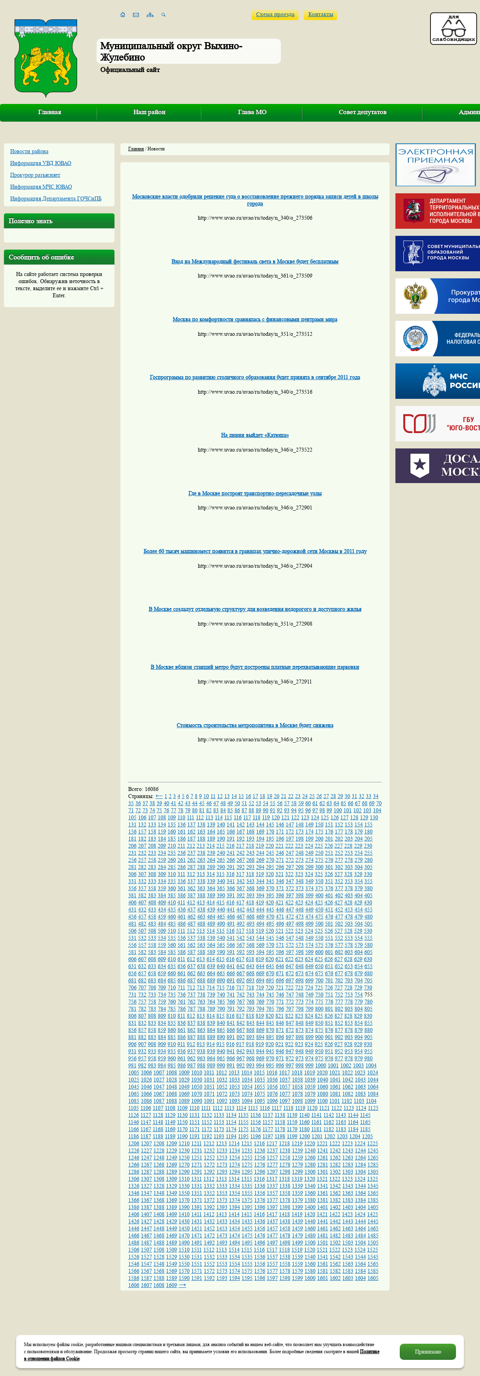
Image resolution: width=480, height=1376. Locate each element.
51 (244, 803)
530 (368, 931)
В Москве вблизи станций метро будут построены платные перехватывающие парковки (255, 667)
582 (142, 952)
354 (358, 881)
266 (231, 860)
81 (202, 810)
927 (338, 1044)
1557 (272, 1264)
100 (338, 810)
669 (260, 973)
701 (329, 980)
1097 (284, 1101)
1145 (365, 1115)
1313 (221, 1179)
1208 (158, 1143)
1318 (284, 1179)
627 (338, 959)
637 (191, 966)
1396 (259, 1207)
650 (319, 966)
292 (240, 867)
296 (280, 867)
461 (181, 916)
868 (250, 1030)
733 (152, 994)
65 (343, 803)
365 (221, 888)
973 (299, 1058)
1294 (234, 1172)
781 (132, 1009)
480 (368, 916)
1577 (272, 1271)
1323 (347, 1179)
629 (358, 959)
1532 (209, 1257)
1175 (243, 1129)
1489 (171, 1242)
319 (260, 874)
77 (173, 810)
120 (275, 817)
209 (162, 846)
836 (181, 1023)
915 (220, 1044)
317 (240, 874)
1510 (184, 1249)
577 (339, 945)
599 (309, 952)
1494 (234, 1242)
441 (231, 909)
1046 (146, 1086)
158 (152, 831)
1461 (322, 1228)
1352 (209, 1193)
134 (162, 824)
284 (162, 867)
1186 (133, 1136)
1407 (146, 1214)
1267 (146, 1164)
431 (132, 909)
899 (309, 1037)
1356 (259, 1193)
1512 (208, 1249)
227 (338, 846)
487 (191, 923)
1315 (246, 1179)
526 (329, 931)
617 (240, 959)
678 (349, 973)
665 (221, 973)
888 (201, 1037)
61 (315, 803)
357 (142, 888)
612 (191, 959)
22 (291, 796)
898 (299, 1037)
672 (290, 973)
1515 (246, 1249)
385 (172, 895)
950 (319, 1051)
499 (309, 923)
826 (329, 1016)
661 (181, 973)
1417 (271, 1214)
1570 (184, 1271)
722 (289, 987)
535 (172, 938)
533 (152, 938)
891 (231, 1037)
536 (181, 938)
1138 (280, 1115)
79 (187, 810)
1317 (271, 1179)
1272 (209, 1164)
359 (162, 888)
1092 (221, 1101)
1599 (297, 1278)
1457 (272, 1228)
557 (142, 945)
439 (211, 909)
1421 (322, 1214)
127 (344, 817)
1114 (241, 1108)
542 (240, 938)
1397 (272, 1207)
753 (349, 994)
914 (211, 1044)
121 (285, 817)
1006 (146, 1072)
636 (181, 966)
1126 (133, 1115)
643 (250, 966)
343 (250, 881)
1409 (171, 1214)
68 (364, 803)
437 (191, 909)
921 (279, 1044)
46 (209, 803)
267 (240, 860)
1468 (158, 1235)
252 (339, 853)
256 (132, 860)
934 (162, 1051)
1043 (360, 1079)
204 (358, 838)
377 (339, 888)
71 (131, 810)
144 (260, 824)
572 (290, 945)
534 (162, 938)
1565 (372, 1264)
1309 (171, 1179)
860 (172, 1030)
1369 (171, 1200)
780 (368, 1001)
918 (250, 1044)
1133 (219, 1115)
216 (230, 846)
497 (290, 923)
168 (250, 831)
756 (132, 1001)
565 (221, 945)
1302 (335, 1172)
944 (260, 1051)
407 (142, 902)
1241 (322, 1150)
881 (132, 1037)
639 (211, 966)
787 (191, 1009)
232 (142, 853)
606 (132, 959)
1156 (255, 1122)
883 (152, 1037)
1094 (247, 1101)
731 (132, 994)
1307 (146, 1179)
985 (172, 1065)
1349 (171, 1193)
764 (211, 1001)
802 (339, 1009)
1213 (221, 1143)
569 (260, 945)
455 (368, 909)
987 (191, 1065)
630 (368, 959)
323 (299, 874)
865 (221, 1030)
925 (319, 1044)
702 (339, 980)
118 (256, 817)
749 (309, 994)
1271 (196, 1164)
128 (354, 817)
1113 (229, 1108)
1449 (171, 1228)
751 (329, 994)
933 (152, 1051)
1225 (372, 1143)
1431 (196, 1221)
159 (162, 831)
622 (289, 959)
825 (319, 1016)
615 (220, 959)
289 (211, 867)
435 (172, 909)
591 (231, 952)
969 (260, 1058)
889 (211, 1037)
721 (279, 987)
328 (348, 874)
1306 (133, 1179)
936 (181, 1051)
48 (223, 803)
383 (152, 895)
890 (221, 1037)
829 (358, 1016)
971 (280, 1058)
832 (142, 1023)
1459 (297, 1228)
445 (270, 909)
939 (211, 1051)
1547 (146, 1264)
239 (211, 853)
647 (290, 966)
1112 (217, 1108)
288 (201, 867)
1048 (171, 1086)
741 (231, 994)
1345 (372, 1186)
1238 (284, 1150)
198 (299, 838)
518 (250, 931)
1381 (322, 1200)
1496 (259, 1242)
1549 (171, 1264)
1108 (170, 1108)
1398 (284, 1207)
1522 (334, 1249)
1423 (347, 1214)
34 (375, 796)
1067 (158, 1094)
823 (299, 1016)
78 (180, 810)
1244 (360, 1150)
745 (270, 994)
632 (142, 966)
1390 (184, 1207)
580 (368, 945)
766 (231, 1001)
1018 (297, 1072)
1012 (221, 1072)
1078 (297, 1094)
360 (172, 888)
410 (172, 902)
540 (221, 938)
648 (299, 966)
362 (191, 888)
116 (238, 817)
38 (152, 803)
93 (287, 810)
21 (283, 796)
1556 (259, 1264)
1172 (206, 1129)
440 (221, 909)
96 (308, 810)
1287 (146, 1172)
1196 (255, 1136)
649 (309, 966)
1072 (221, 1094)
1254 (234, 1157)
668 (250, 973)
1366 (133, 1200)
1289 (171, 1172)
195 (270, 838)
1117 (276, 1108)
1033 (234, 1079)
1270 (184, 1164)
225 (319, 846)
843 (250, 1023)
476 (329, 916)
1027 (158, 1079)
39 (159, 803)
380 (368, 888)
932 (142, 1051)
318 (250, 874)
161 (181, 831)
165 (221, 831)
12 (220, 796)
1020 (322, 1072)
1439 (297, 1221)
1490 (184, 1242)
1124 (361, 1108)
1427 (146, 1221)
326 (329, 874)
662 (191, 973)
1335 (247, 1186)
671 (280, 973)
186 (181, 838)
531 (132, 938)
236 (181, 853)
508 (152, 931)
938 (201, 1051)
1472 (209, 1235)
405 (368, 895)
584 (162, 952)
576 (329, 945)
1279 (297, 1164)
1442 (335, 1221)
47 (216, 803)
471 (280, 916)
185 (172, 838)
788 (201, 1009)
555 (368, 938)
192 (240, 838)
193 (250, 838)
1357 (272, 1193)
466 (231, 916)
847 (290, 1023)
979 (358, 1058)
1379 (297, 1200)
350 (319, 881)
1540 (310, 1257)
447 (290, 909)
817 (240, 1016)
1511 (196, 1249)
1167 (145, 1129)
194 (260, 838)
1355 (247, 1193)
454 (358, 909)
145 (270, 824)
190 (221, 838)
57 (287, 803)
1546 (133, 1264)
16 (248, 796)
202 (339, 838)
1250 (184, 1157)
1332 (209, 1186)
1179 (292, 1129)
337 (191, 881)
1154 (231, 1122)
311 (181, 874)
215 (220, 846)
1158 (280, 1122)
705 (368, 980)
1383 (347, 1200)
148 (299, 824)
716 (230, 987)
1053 (234, 1086)
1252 (209, 1157)
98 (322, 810)
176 (329, 831)
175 (319, 831)
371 (280, 888)
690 (221, 980)
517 (240, 931)
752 (339, 994)
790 (221, 1009)
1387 (146, 1207)
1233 (221, 1150)
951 (329, 1051)
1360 (310, 1193)
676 (329, 973)
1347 (146, 1193)
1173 (219, 1129)
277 (339, 860)
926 (329, 1044)
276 (329, 860)
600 (319, 952)
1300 (310, 1172)
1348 (158, 1193)
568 (250, 945)
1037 (284, 1079)
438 (201, 909)
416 (230, 902)
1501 (322, 1242)
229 (358, 846)
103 (367, 810)
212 (191, 846)
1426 (133, 1221)
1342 (335, 1186)
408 (152, 902)
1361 (322, 1193)
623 (299, 959)
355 (368, 881)
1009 (184, 1072)
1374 (234, 1200)
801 (329, 1009)
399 (309, 895)
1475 (247, 1235)
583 (152, 952)
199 (309, 838)
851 (329, 1023)
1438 (284, 1221)
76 (166, 810)
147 (290, 824)
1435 (247, 1221)
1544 (360, 1257)
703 (349, 980)
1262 (335, 1157)
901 (329, 1037)
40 (166, 803)
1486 (133, 1242)
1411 (196, 1214)
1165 (365, 1122)
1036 (272, 1079)
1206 (133, 1143)
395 (270, 895)
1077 (284, 1094)
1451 (196, 1228)
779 (358, 1001)
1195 (243, 1136)
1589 (171, 1278)
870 (270, 1030)
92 (279, 810)
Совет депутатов (362, 112)
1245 (372, 1150)
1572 (209, 1271)
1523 (347, 1249)
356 (132, 888)
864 (211, 1030)
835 (172, 1023)
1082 (347, 1094)
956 (132, 1058)
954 (358, 1051)
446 (280, 909)
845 (270, 1023)
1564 (360, 1264)
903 (349, 1037)
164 (211, 831)
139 (211, 824)
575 (319, 945)
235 (172, 853)
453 (349, 909)
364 (211, 888)
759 (162, 1001)
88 (251, 810)
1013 (234, 1072)
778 (349, 1001)
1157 (267, 1122)
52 (251, 803)
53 (258, 803)
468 (250, 916)
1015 (259, 1072)
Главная (49, 112)
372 (290, 888)
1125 (373, 1108)
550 (319, 938)
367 (240, 888)
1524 (360, 1249)
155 (368, 824)
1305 (372, 1172)
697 (290, 980)
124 (315, 817)
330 (368, 874)
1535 (247, 1257)
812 (191, 1016)
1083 (360, 1094)
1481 (322, 1235)
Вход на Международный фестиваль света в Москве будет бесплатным (255, 261)
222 (289, 846)
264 (211, 860)
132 (142, 824)
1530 (184, 1257)
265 (221, 860)
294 (260, 867)
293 (250, 867)
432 (142, 909)
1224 (360, 1143)
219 (260, 846)
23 (298, 796)
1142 (328, 1115)
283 (152, 867)
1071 (209, 1094)
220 (270, 846)
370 (270, 888)
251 (329, 853)
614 (211, 959)
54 (265, 803)
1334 (234, 1186)
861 (181, 1030)
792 (240, 1009)
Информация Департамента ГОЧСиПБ (56, 198)
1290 (184, 1172)
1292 (209, 1172)
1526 (133, 1257)
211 (181, 846)
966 (231, 1058)
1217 (271, 1143)
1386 (133, 1207)
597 (290, 952)
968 (250, 1058)
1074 (247, 1094)
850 (319, 1023)
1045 (133, 1086)
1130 (182, 1115)
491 (231, 923)
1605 (372, 1278)
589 (211, 952)
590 (221, 952)
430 (368, 902)
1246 (133, 1157)
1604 (360, 1278)
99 (329, 810)
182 (142, 838)
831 (132, 1023)
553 (349, 938)
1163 (341, 1122)
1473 (221, 1235)
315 (220, 874)
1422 (334, 1214)
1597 (272, 1278)
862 (191, 1030)
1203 (342, 1136)
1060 (322, 1086)
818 (250, 1016)
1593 (221, 1278)
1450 (184, 1228)
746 (280, 994)
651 (329, 966)
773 (299, 1001)
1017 (284, 1072)
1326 (133, 1186)
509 (162, 931)
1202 (329, 1136)
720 (270, 987)
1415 (246, 1214)
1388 (158, 1207)
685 (172, 980)
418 (250, 902)
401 (329, 895)
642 (240, 966)
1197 (267, 1136)
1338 (284, 1186)
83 (216, 810)
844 (260, 1023)
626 (329, 959)
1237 (272, 1150)
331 (132, 881)
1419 (297, 1214)
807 (142, 1016)
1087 (158, 1101)
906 (132, 1044)
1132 (206, 1115)
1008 (171, 1072)
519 (260, 931)
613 (201, 959)
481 (132, 923)
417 (240, 902)
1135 (243, 1115)
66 (350, 803)
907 (142, 1044)
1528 (158, 1257)
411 (181, 902)
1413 (221, 1214)
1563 (347, 1264)
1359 (297, 1193)
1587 (146, 1278)
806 (132, 1016)
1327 (146, 1186)
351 (329, 881)
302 (339, 867)
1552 (209, 1264)
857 (142, 1030)
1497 (272, 1242)
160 (172, 831)
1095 (259, 1101)
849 (309, 1023)
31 (354, 796)
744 (260, 994)
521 (279, 931)
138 (201, 824)
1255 (247, 1157)
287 (191, 867)
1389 (171, 1207)
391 (231, 895)
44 (195, 803)
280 (368, 860)
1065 (133, 1094)
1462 (335, 1228)
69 (372, 803)
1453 (221, 1228)
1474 (234, 1235)
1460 (310, 1228)
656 (132, 973)
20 (276, 796)
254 (358, 853)
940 (221, 1051)
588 (201, 952)
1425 (372, 1214)
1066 (146, 1094)
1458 (284, 1228)
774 (309, 1001)
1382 (335, 1200)
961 (181, 1058)
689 (211, 980)
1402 (335, 1207)
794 (260, 1009)
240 (221, 853)
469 (260, 916)
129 (364, 817)
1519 (297, 1249)
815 (220, 1016)
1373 (221, 1200)
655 (368, 966)
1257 (272, 1157)
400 (319, 895)
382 (142, 895)
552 (339, 938)
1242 (335, 1150)
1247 (146, 1157)
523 (299, 931)
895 (270, 1037)
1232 (209, 1150)
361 (181, 888)
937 (191, 1051)
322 (289, 874)
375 (319, 888)
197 (290, 838)
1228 (158, 1150)
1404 (360, 1207)
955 (368, 1051)
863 (201, 1030)
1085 (133, 1101)
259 (162, 860)
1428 (158, 1221)
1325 (372, 1179)
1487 (146, 1242)
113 (209, 817)
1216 (259, 1143)
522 (289, 931)
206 (132, 846)
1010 (196, 1072)
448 (299, 909)
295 (270, 867)
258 (152, 860)
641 (231, 966)
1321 (322, 1179)
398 (299, 895)
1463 (347, 1228)
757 (142, 1001)
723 (299, 987)
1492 (209, 1242)
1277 (272, 1164)
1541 (322, 1257)
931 (132, 1051)
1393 (221, 1207)
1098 (297, 1101)
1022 (347, 1072)
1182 (328, 1129)
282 (142, 867)
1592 (209, 1278)
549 (309, 938)
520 (270, 931)
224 (309, 846)
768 (250, 1001)
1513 (221, 1249)
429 (358, 902)
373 (299, 888)
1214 (234, 1143)
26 (319, 796)
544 (260, 938)
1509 (171, 1249)
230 (368, 846)
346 (280, 881)
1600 (310, 1278)
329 (358, 874)
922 (289, 1044)
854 (358, 1023)
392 (240, 895)
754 (358, 994)
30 (347, 796)
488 (201, 923)
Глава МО (252, 112)
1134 (231, 1115)
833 (152, 1023)
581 (132, 952)
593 (250, 952)
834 (162, 1023)
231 (132, 853)
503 (349, 923)
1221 (322, 1143)
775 (319, 1001)
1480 (310, 1235)
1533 (221, 1257)
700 (319, 980)
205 (368, 838)
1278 (284, 1164)
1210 (184, 1143)
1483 (347, 1235)
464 (211, 916)
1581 (322, 1271)
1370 (184, 1200)
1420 (309, 1214)
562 (191, 945)
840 (221, 1023)
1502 (335, 1242)
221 (279, 846)
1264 (360, 1157)
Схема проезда (275, 14)
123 (305, 817)
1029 (184, 1079)
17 (255, 796)
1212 (208, 1143)
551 (329, 938)
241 (231, 853)
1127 (145, 1115)
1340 (310, 1186)
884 (162, 1037)
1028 (171, 1079)
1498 (284, 1242)
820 (270, 1016)
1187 (145, 1136)
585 (172, 952)
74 (152, 810)
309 (162, 874)
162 (191, 831)
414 (211, 902)
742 (240, 994)
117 (247, 817)
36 (138, 803)
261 (181, 860)
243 (250, 853)
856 (132, 1030)
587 (191, 952)
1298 (284, 1172)
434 (162, 909)
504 (358, 923)
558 (152, 945)
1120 (312, 1108)
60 (308, 803)
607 (142, 959)
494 (260, 923)
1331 (196, 1186)
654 (358, 966)
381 (132, 895)
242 (240, 853)
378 (349, 888)
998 (299, 1065)
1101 (334, 1101)
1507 (146, 1249)
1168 (158, 1129)
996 (280, 1065)
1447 (146, 1228)
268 (250, 860)
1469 (171, 1235)
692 (240, 980)
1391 (196, 1207)
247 (290, 853)
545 (270, 938)
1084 (372, 1094)
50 (237, 803)
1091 (209, 1101)
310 (172, 874)
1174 (231, 1129)
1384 (360, 1200)
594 (260, 952)
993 (250, 1065)
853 (349, 1023)
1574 (234, 1271)
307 (142, 874)
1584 (360, 1271)
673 (299, 973)
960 (172, 1058)
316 (230, 874)
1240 (310, 1150)
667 (240, 973)
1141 (316, 1115)
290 (221, 867)
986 (181, 1065)
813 (201, 1016)
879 (358, 1030)
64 (336, 803)
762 (191, 1001)
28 (333, 796)
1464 (360, 1228)
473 (299, 916)
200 (319, 838)
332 (142, 881)
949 (309, 1051)
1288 (158, 1172)
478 (349, 916)
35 (131, 803)
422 (289, 902)
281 (132, 867)
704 (358, 980)
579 (358, 945)
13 (227, 796)
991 (231, 1065)
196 (280, 838)
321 (279, 874)
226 (329, 846)
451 (329, 909)
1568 (158, 1271)
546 (280, 938)
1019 (309, 1072)
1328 (158, 1186)
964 (211, 1058)
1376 (259, 1200)
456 (132, 916)
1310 (184, 1179)
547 (290, 938)
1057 (284, 1086)
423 (299, 902)
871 (280, 1030)
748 (299, 994)
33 (368, 796)
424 (309, 902)
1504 (360, 1242)
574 (309, 945)
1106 (145, 1108)
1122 (336, 1108)
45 (202, 803)
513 (201, 931)
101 (347, 810)
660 (172, 973)
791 (231, 1009)
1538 (284, 1257)
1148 (158, 1122)
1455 (247, 1228)
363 (201, 888)
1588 (158, 1278)
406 (132, 902)
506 (132, 931)
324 (309, 874)
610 (172, 959)
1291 (196, 1172)
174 (309, 831)
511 (181, 931)
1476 (259, 1235)
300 (319, 867)
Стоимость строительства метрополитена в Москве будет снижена (255, 725)
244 (260, 853)
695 (270, 980)
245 (270, 853)
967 (240, 1058)
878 (349, 1030)
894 (260, 1037)
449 (309, 909)
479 (358, 916)
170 (270, 831)
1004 (371, 1065)
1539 (297, 1257)
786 (181, 1009)
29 (340, 796)
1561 (322, 1264)
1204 (354, 1136)
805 (368, 1009)
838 (201, 1023)
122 (295, 817)
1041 (335, 1079)
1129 (170, 1115)
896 (280, 1037)
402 (339, 895)
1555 (247, 1264)
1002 (345, 1065)
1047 (158, 1086)
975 (319, 1058)
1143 (341, 1115)
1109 (182, 1108)
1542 (335, 1257)
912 (191, 1044)
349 (309, 881)
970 (270, 1058)
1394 (234, 1207)
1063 (360, 1086)
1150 (182, 1122)
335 (172, 881)
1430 (184, 1221)
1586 (133, 1278)
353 (349, 881)
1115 (253, 1108)
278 (349, 860)
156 (132, 831)
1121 (324, 1108)
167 (240, 831)
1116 (265, 1108)
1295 (247, 1172)
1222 (334, 1143)
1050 (196, 1086)
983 (152, 1065)
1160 (304, 1122)
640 (221, 966)
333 (152, 881)
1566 (133, 1271)
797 (290, 1009)
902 (339, 1037)
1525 (372, 1249)
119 (266, 817)
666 (231, 973)
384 (162, 895)
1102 (347, 1101)
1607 (146, 1285)
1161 (316, 1122)
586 (181, 952)
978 (349, 1058)
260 (172, 860)
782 (142, 1009)
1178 (280, 1129)
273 (299, 860)
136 (181, 824)
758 (152, 1001)
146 (280, 824)
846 (280, 1023)
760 (172, 1001)
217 (240, 846)
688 (201, 980)
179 (358, 831)
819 (260, 1016)
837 (191, 1023)
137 (191, 824)
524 (309, 931)
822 (289, 1016)
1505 (372, 1242)
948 (299, 1051)
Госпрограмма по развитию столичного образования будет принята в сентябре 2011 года (255, 377)
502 (339, 923)
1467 (146, 1235)
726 (329, 987)
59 (301, 803)
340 (221, 881)
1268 (158, 1164)
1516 (259, 1249)
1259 (297, 1157)
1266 (133, 1164)
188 (201, 838)
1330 (184, 1186)
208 (152, 846)
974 (309, 1058)
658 (152, 973)
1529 (171, 1257)
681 (132, 980)
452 (339, 909)
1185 (365, 1129)
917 (240, 1044)
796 (280, 1009)
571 (280, 945)
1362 (335, 1193)
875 (319, 1030)
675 (319, 973)
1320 (309, 1179)
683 (152, 980)
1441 (322, 1221)
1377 (272, 1200)
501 (329, 923)
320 (270, 874)
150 (319, 824)
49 (230, 803)
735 (172, 994)
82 (209, 810)
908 (152, 1044)
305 (368, 867)
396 (280, 895)
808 (152, 1016)
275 (319, 860)
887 (191, 1037)
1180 (304, 1129)
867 (240, 1030)
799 (309, 1009)
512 (191, 931)
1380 (310, 1200)
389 (211, 895)
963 (201, 1058)
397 (290, 895)
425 (319, 902)
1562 (335, 1264)
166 (231, 831)
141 (231, 824)
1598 (284, 1278)
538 (201, 938)
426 (329, 902)
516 (230, 931)
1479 (297, 1235)
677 (339, 973)
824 (309, 1016)
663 (201, 973)
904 (358, 1037)
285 (172, 867)
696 (280, 980)
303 (349, 867)
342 (240, 881)
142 (240, 824)
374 (309, 888)
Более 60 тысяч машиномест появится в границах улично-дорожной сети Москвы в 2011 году (255, 551)
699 (309, 980)
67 (357, 803)
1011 (209, 1072)
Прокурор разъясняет (35, 175)
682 (142, 980)
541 (231, 938)
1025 (133, 1079)
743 (250, 994)
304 (358, 867)
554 (358, 938)
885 (172, 1037)
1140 (304, 1115)
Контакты (320, 14)
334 (162, 881)
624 (309, 959)
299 (309, 867)
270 (270, 860)
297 (290, 867)
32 (361, 796)
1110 (194, 1108)
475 (319, 916)
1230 (184, 1150)
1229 (171, 1150)
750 (319, 994)
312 (191, 874)
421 (279, 902)
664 (211, 973)
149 (309, 824)
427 (338, 902)
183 (152, 838)
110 (181, 817)
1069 (184, 1094)
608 (152, 959)
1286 (133, 1172)
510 (172, 931)
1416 (259, 1214)
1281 (322, 1164)
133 (152, 824)
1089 (184, 1101)
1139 (292, 1115)
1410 (184, 1214)
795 (270, 1009)
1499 (297, 1242)
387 (191, 895)
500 (319, 923)
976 (329, 1058)
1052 (221, 1086)
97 (315, 810)
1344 (360, 1186)
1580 (310, 1271)
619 (260, 959)
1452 (209, 1228)
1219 (297, 1143)
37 (145, 803)
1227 (146, 1150)
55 (272, 803)
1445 (372, 1221)
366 (231, 888)
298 (299, 867)
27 (326, 796)
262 (191, 860)
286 (181, 867)
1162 (328, 1122)
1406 (133, 1214)
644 (260, 966)
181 (132, 838)
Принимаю (428, 1351)
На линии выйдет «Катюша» (255, 435)
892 (240, 1037)
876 (329, 1030)
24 (305, 796)
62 (322, 803)
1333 (221, 1186)
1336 (259, 1186)
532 (142, 938)
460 (172, 916)
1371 (196, 1200)
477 (339, 916)
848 (299, 1023)
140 (221, 824)
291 (231, 867)
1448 (158, 1228)
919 (260, 1044)
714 (211, 987)
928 (348, 1044)
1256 (259, 1157)
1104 (371, 1101)
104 (377, 810)
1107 (158, 1108)
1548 (158, 1264)
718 (250, 987)
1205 (367, 1136)
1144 (353, 1115)
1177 (267, 1129)
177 (339, 831)
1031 (209, 1079)
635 (172, 966)
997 (290, 1065)
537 (191, 938)
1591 (196, 1278)
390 (221, 895)
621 (279, 959)
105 (132, 817)
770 (270, 1001)
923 (299, 1044)
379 (358, 888)
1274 (234, 1164)
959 (162, 1058)
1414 (234, 1214)
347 (290, 881)
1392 (209, 1207)
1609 (171, 1285)
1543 (347, 1257)
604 (358, 952)
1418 (284, 1214)
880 (368, 1030)
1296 (259, 1172)
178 (349, 831)
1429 (171, 1221)
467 (240, 916)
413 (201, 902)
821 (279, 1016)
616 (230, 959)
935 (172, 1051)
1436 (259, 1221)
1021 (334, 1072)
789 (211, 1009)
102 (357, 810)
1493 (221, 1242)
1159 (292, 1122)
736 (181, 994)
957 (142, 1058)
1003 (358, 1065)
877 (339, 1030)
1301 (322, 1172)
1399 (297, 1207)
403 (349, 895)
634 (162, 966)
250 (319, 853)
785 (172, 1009)
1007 (158, 1072)
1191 (194, 1136)
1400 (310, 1207)
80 (195, 810)
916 (230, 1044)
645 (270, 966)
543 (250, 938)
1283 (347, 1164)
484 (162, 923)
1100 (322, 1101)
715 (220, 987)
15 (241, 796)
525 (319, 931)
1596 (259, 1278)
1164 (353, 1122)
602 (339, 952)
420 (270, 902)
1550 (184, 1264)
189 (211, 838)
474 (309, 916)
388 (201, 895)
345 (270, 881)
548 (299, 938)
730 (368, 987)
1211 (196, 1143)
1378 (284, 1200)
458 (152, 916)
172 (290, 831)
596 (280, 952)
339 (211, 881)
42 (180, 803)
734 (162, 994)
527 (338, 931)
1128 (158, 1115)
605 (368, 952)
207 (142, 846)
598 (299, 952)
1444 (360, 1221)
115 (228, 817)
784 (162, 1009)
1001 (333, 1065)
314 (211, 874)
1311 (196, 1179)
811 (181, 1016)
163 (201, 831)
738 (201, 994)
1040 (322, 1079)
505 (368, 923)
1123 (348, 1108)
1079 (310, 1094)
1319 (297, 1179)
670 (270, 973)
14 (234, 796)
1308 (158, 1179)
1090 (196, 1101)
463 (201, 916)
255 (368, 853)
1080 (322, 1094)
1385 (372, 1200)
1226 (133, 1150)
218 (250, 846)
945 (270, 1051)
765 (221, 1001)
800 (319, 1009)
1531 (196, 1257)
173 (299, 831)
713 (201, 987)
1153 (219, 1122)
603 (349, 952)
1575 (247, 1271)
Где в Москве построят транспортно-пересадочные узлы (254, 493)
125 (325, 817)
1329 (171, 1186)
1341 (322, 1186)
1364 (360, 1193)
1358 (284, 1193)
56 (279, 803)
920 (270, 1044)
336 (181, 881)
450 (319, 909)
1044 (372, 1079)
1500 (310, 1242)
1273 (221, 1164)
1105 (133, 1108)
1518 (284, 1249)
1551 (196, 1264)
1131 (194, 1115)
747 (290, 994)
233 (152, 853)
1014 (246, 1072)
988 (201, 1065)
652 (339, 966)
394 (260, 895)
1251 (196, 1157)
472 (290, 916)
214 (211, 846)
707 (142, 987)
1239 (297, 1150)
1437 (272, 1221)
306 (132, 874)
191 (231, 838)
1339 (297, 1186)
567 (240, 945)
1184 (353, 1129)
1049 (184, 1086)
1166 (133, 1129)
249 (309, 853)
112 (200, 817)
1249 (171, 1157)
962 (191, 1058)
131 (132, 824)
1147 (145, 1122)
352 (339, 881)
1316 (259, 1179)
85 (230, 810)
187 (191, 838)
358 (152, 888)
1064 (372, 1086)
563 (201, 945)
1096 (272, 1101)
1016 (271, 1072)
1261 (322, 1157)
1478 (284, 1235)
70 (379, 803)
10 (206, 796)
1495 (247, 1242)
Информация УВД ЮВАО (40, 163)
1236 (259, 1150)
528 (348, 931)
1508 (158, 1249)
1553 (221, 1264)
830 (368, 1016)
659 (162, 973)
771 (280, 1001)
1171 (194, 1129)
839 (211, 1023)
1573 (221, 1271)
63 (329, 803)
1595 (247, 1278)
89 (258, 810)
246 (280, 853)
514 (211, 931)
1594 (234, 1278)
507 (142, 931)
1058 (297, 1086)
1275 (247, 1164)
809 (162, 1016)
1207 (146, 1143)
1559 (297, 1264)
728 (348, 987)
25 (312, 796)
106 (142, 817)
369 (260, 888)
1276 (259, 1164)
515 (220, 931)
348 (299, 881)
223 (299, 846)
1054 (247, 1086)
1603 (347, 1278)
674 (309, 973)
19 (269, 796)
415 (220, 902)
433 (152, 909)
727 (338, 987)
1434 (234, 1221)
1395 (247, 1207)
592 (240, 952)
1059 (310, 1086)
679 (358, 973)
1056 (272, 1086)
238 (201, 853)
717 (240, 987)
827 (338, 1016)
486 (181, 923)
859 (162, 1030)
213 (201, 846)
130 (374, 817)
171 (280, 831)
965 (221, 1058)
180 (368, 831)
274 (309, 860)
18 (262, 796)
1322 (334, 1179)
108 (162, 817)
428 (348, 902)
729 (358, 987)
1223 (347, 1143)
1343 (347, 1186)
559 (162, 945)
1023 (360, 1072)
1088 (171, 1101)
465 (221, 916)
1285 (372, 1164)
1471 (196, 1235)
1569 (171, 1271)
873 (299, 1030)
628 (348, 959)
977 (339, 1058)
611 (181, 959)
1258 (284, 1157)
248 (299, 853)
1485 (372, 1235)
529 (358, 931)
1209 (171, 1143)
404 (358, 895)
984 (162, 1065)
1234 (234, 1150)
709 (162, 987)
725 (319, 987)
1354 (234, 1193)
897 (290, 1037)
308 (152, 874)
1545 (372, 1257)
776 (329, 1001)
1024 (372, 1072)
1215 (246, 1143)
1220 (309, 1143)
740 (221, 994)
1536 (259, 1257)
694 (260, 980)
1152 (206, 1122)
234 (162, 853)
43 (187, 803)
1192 (206, 1136)
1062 (347, 1086)
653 (349, 966)
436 (181, 909)
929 (358, 1044)
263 (201, 860)
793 (250, 1009)
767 (240, 1001)
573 (299, 945)
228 (348, 846)
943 (250, 1051)
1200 (304, 1136)
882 (142, 1037)
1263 (347, 1157)
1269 (171, 1164)
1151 (194, 1122)
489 (211, 923)
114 (219, 817)
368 (250, 888)
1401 (322, 1207)
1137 (267, 1115)
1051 (209, 1086)
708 (152, 987)
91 (272, 810)
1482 (335, 1235)
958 (152, 1058)
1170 (182, 1129)
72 (138, 810)
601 (329, 952)
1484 (360, 1235)
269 (260, 860)
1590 (184, 1278)
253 (349, 853)
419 (260, 902)
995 (270, 1065)
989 (211, 1065)
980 (368, 1058)
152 (339, 824)
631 (132, 966)
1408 (158, 1214)
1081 (335, 1094)
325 (319, 874)
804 (358, 1009)
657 (142, 973)
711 (181, 987)
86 (237, 810)
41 (173, 803)
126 (334, 817)
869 (260, 1030)
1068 (171, 1094)
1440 (310, 1221)
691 (231, 980)
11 (213, 796)
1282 (335, 1164)
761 (181, 1001)
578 (349, 945)
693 (250, 980)
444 (260, 909)
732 (142, 994)
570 (270, 945)
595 (270, 952)
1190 (182, 1136)
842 (240, 1023)
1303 (347, 1172)
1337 (272, 1186)
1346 (133, 1193)
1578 (284, 1271)
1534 (234, 1257)
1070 (196, 1094)
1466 (133, 1235)
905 (368, 1037)
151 (329, 824)
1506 (133, 1249)
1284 (360, 1164)
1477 (272, 1235)
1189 (170, 1136)
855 (368, 1023)
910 (172, 1044)
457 (142, 916)
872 (290, 1030)
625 (319, 959)
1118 (288, 1108)
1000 (320, 1065)
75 (159, 810)
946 (280, 1051)
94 (294, 810)
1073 (234, 1094)
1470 (184, 1235)
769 (260, 1001)
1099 (310, 1101)
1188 (158, 1136)
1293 (221, 1172)
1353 (221, 1193)
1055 (259, 1086)
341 (231, 881)
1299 (297, 1172)
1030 (196, 1079)
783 (152, 1009)
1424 (360, 1214)
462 (191, 916)
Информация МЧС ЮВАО (41, 186)
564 (211, 945)
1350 (184, 1193)
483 (152, 923)
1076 (272, 1094)
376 (329, 888)
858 (152, 1030)
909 (162, 1044)
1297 (272, 1172)
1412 (208, 1214)
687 (191, 980)
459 (162, 916)
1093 (234, 1101)
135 (172, 824)
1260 (310, 1157)
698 (299, 980)
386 (181, 895)
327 (338, 874)
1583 (347, 1271)
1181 (316, 1129)
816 (230, 1016)
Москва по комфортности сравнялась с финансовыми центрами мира (255, 319)
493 (250, 923)
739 (211, 994)
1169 (170, 1129)
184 (162, 838)
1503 (347, 1242)
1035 (259, 1079)
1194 (231, 1136)
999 (309, 1065)
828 (348, 1016)
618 (250, 959)
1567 (146, 1271)
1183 (341, 1129)
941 (231, 1051)
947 (290, 1051)
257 (142, 860)
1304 (360, 1172)
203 (349, 838)
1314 (234, 1179)
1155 (243, 1122)
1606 (133, 1285)
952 (339, 1051)
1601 (322, 1278)
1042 (347, 1079)
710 (172, 987)
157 (142, 831)
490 (221, 923)
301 (329, 867)
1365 (372, 1193)
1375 (247, 1200)
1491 (196, 1242)
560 (172, 945)
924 (309, 1044)
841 (231, 1023)
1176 (255, 1129)
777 (339, 1001)
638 (201, 966)
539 (211, 938)
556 (132, 945)
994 (260, 1065)
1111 (206, 1108)
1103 (359, 1101)
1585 (372, 1271)
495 (270, 923)
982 (142, 1065)
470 (270, 916)
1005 (133, 1072)
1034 (247, 1079)
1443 (347, 1221)
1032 (221, 1079)
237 (191, 853)
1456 (259, 1228)
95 (301, 810)
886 (181, 1037)
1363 (347, 1193)
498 (299, 923)
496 (280, 923)
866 (231, 1030)
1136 (255, 1115)
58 (294, 803)
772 (290, 1001)
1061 (335, 1086)
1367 (146, 1200)
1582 (335, 1271)
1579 (297, 1271)
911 (181, 1044)
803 (349, 1009)
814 (211, 1016)
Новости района (29, 151)
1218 (284, 1143)
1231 (196, 1150)
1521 (322, 1249)
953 (349, 1051)
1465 (372, 1228)
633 (152, 966)
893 (250, 1037)
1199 (292, 1136)
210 (172, 846)
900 (319, 1037)
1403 (347, 1207)
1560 (310, 1264)
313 (201, 874)
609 (162, 959)
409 (162, 902)
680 (368, 973)
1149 (170, 1122)
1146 (133, 1122)
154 (358, 824)
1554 (234, 1264)
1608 (158, 1285)
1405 (372, 1207)
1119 (300, 1108)
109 (172, 817)
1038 (297, 1079)
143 (250, 824)
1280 (310, 1164)
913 (201, 1044)
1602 (335, 1278)
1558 (284, 1264)
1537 (272, 1257)
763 (201, 1001)
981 (132, 1065)
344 (260, 881)
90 (265, 810)
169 (260, 831)
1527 (146, 1257)
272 (290, 860)
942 (240, 1051)
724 (309, 987)
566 (231, 945)
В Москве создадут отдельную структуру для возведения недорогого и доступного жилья (255, 609)
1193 (219, 1136)
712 (191, 987)
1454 (234, 1228)
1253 (221, 1157)
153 (349, 824)
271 (280, 860)
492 (240, 923)
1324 (360, 1179)
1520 (309, 1249)
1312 (208, 1179)
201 (329, 838)
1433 (221, 1221)
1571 (196, 1271)
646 (280, 966)
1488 (158, 1242)
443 (250, 909)
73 (145, 810)
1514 (234, 1249)
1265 (372, 1157)
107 (152, 817)
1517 (271, 1249)
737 (191, 994)
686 (181, 980)
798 (299, 1009)
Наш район (149, 112)
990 (221, 1065)
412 (191, 902)
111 (190, 817)
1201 (317, 1136)
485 (172, 923)
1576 (259, 1271)
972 (290, 1058)
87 (244, 810)
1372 (209, 1200)
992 (240, 1065)
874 (309, 1030)
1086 (146, 1101)
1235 (247, 1150)
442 (240, 909)
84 (223, 810)
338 (201, 881)
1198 (280, 1136)
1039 (310, 1079)
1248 (158, 1157)
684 (162, 980)
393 (250, 895)
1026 (146, 1079)
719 (260, 987)
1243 (347, 1150)
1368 (158, 1200)
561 (181, 945)
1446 (133, 1228)
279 (358, 860)
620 (270, 959)
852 (339, 1023)
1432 (209, 1221)
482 (142, 923)
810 (172, 1016)
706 (132, 987)
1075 (259, 1094)
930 (368, 1044)
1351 (196, 1193)
